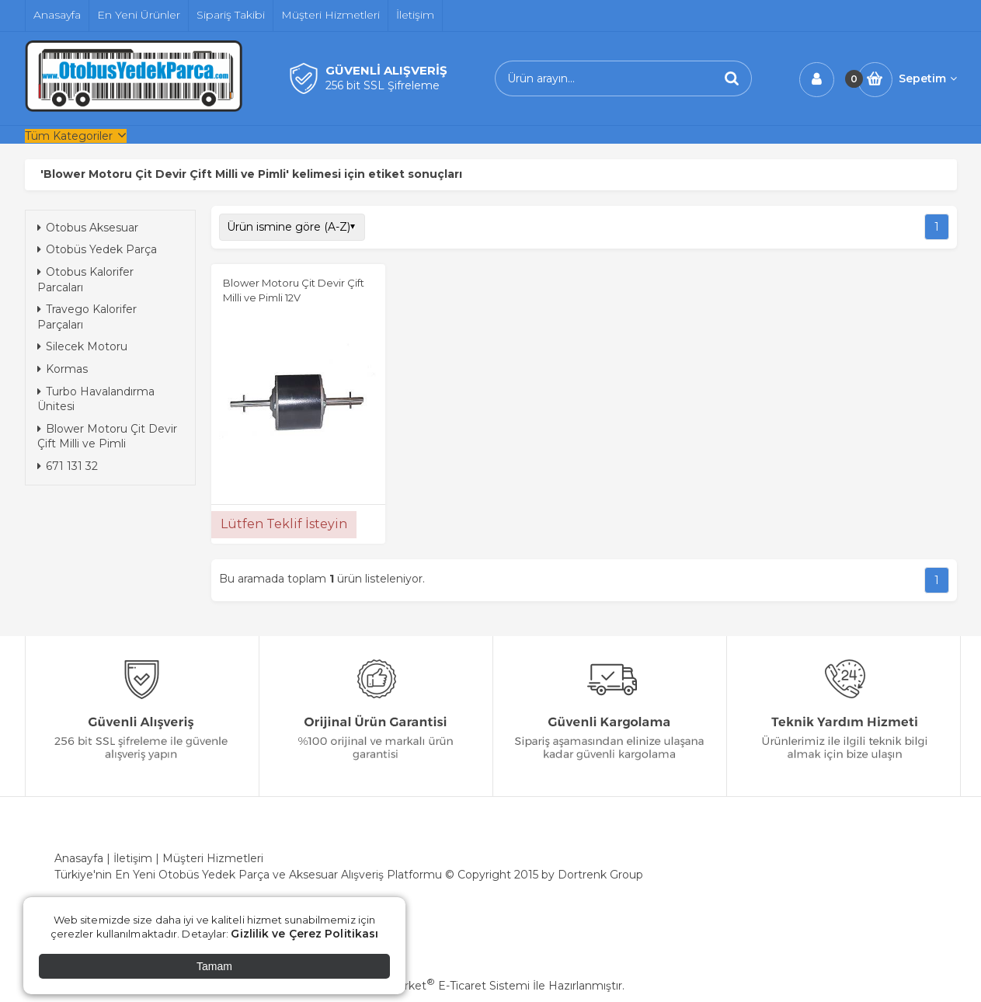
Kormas (62, 369)
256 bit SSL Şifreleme (382, 85)
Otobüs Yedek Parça (97, 249)
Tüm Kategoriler (69, 136)
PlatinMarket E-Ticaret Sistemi (443, 986)
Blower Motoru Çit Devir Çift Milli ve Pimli (107, 436)
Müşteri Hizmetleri (212, 858)
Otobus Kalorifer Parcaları (85, 279)
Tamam (214, 966)
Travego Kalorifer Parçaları (87, 317)
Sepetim (928, 78)
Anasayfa (78, 858)
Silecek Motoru (82, 346)
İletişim (132, 858)
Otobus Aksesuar (87, 228)
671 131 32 (67, 466)
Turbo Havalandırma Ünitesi (96, 399)
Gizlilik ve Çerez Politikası (304, 934)
